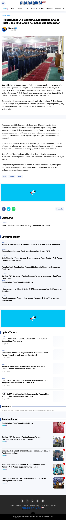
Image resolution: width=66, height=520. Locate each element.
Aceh (26, 9)
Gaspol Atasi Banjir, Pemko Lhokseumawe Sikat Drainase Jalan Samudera (31, 244)
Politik (41, 9)
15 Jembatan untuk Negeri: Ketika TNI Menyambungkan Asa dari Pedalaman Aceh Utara (32, 290)
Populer (57, 9)
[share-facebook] (4, 209)
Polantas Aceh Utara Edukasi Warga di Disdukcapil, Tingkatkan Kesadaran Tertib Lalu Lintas (31, 268)
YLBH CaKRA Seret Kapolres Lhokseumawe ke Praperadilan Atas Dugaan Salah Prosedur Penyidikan (25, 395)
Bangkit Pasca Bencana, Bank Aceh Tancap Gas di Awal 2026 (26, 251)
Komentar (59, 209)
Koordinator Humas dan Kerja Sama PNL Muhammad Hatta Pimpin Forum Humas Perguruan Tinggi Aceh (25, 354)
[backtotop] (33, 514)
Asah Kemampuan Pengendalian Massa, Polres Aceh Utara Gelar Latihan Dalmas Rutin (30, 299)
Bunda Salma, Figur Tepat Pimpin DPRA (17, 282)
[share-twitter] (9, 209)
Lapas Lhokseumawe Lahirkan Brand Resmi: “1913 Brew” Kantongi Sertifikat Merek (24, 340)
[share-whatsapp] (14, 209)
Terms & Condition (22, 506)
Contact (11, 506)
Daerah (19, 9)
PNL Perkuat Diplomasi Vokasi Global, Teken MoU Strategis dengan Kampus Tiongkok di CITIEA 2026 (25, 381)
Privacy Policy (34, 506)
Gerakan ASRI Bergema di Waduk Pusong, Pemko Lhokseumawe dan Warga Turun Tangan (31, 277)
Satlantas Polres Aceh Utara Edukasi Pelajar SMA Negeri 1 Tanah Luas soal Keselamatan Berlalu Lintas (25, 367)
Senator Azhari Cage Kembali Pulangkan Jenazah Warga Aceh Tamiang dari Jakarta (26, 452)
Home (4, 16)
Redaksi (53, 506)
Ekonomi (50, 9)
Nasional (34, 9)
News (12, 9)
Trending (5, 9)
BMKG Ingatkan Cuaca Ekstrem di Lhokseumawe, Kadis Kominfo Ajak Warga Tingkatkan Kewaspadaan (32, 259)
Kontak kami (45, 506)
